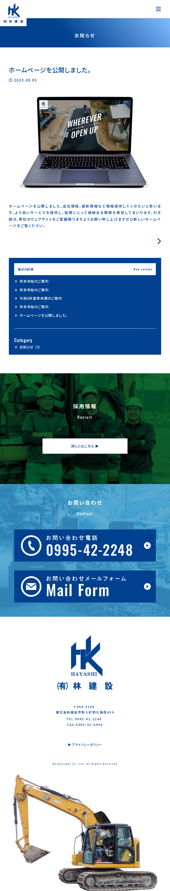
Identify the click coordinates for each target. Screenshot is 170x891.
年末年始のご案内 (33, 281)
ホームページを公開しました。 (43, 315)
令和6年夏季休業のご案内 (40, 298)
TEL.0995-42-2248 (84, 719)
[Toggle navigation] (158, 9)
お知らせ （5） (30, 347)
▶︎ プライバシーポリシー (85, 744)
